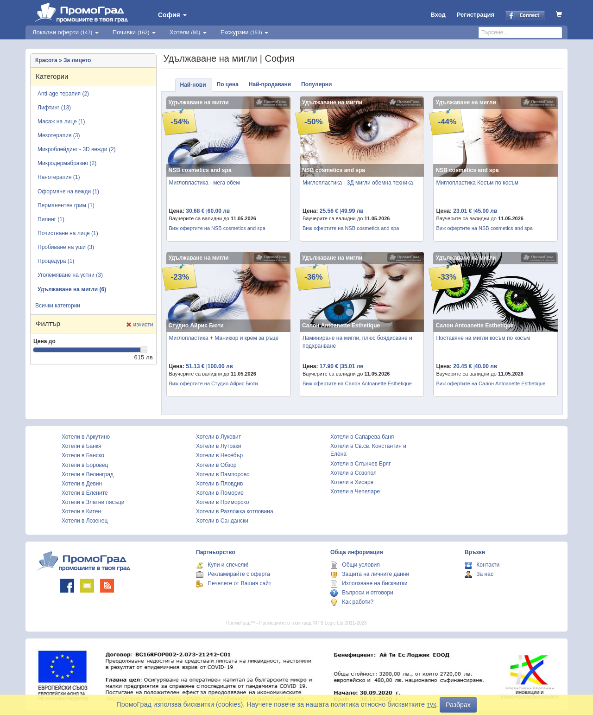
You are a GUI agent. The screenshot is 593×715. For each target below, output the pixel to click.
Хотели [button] (188, 32)
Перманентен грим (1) (66, 205)
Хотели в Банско (83, 455)
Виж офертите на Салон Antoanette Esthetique (357, 383)
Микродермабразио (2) (67, 163)
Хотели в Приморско (222, 502)
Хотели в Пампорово (223, 474)
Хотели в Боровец (85, 465)
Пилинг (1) (51, 219)
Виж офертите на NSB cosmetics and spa (217, 228)
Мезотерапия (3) (59, 135)
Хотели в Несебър (219, 455)
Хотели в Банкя (81, 446)
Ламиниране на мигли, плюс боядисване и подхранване (357, 342)
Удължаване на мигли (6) (72, 289)
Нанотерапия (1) (59, 177)
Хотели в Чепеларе (355, 491)
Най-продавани (270, 84)
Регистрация (475, 14)
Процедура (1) (56, 261)
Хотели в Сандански (222, 520)
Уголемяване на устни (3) (70, 275)
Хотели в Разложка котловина (234, 511)
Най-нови (193, 85)
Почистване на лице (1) (68, 233)
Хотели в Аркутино (86, 437)
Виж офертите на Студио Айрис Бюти (213, 383)
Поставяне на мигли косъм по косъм (483, 338)
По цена (228, 84)
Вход (438, 14)
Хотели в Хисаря (351, 482)
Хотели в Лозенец (84, 520)
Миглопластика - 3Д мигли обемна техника (358, 182)
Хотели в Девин (82, 483)
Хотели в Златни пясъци (93, 502)
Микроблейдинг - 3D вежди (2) (77, 149)
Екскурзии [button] (245, 32)
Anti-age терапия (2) (63, 93)
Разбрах (458, 705)
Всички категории (57, 305)
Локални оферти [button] (65, 32)
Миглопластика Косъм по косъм (477, 182)
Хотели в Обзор (216, 465)
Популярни (316, 84)
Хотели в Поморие (220, 493)
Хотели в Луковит (218, 437)
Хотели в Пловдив (219, 483)
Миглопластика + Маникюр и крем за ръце (224, 338)
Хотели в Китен (81, 511)
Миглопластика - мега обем (204, 182)
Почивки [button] (134, 32)
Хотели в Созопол (353, 473)
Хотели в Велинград (88, 474)
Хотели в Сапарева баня (362, 437)
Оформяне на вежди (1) (68, 191)
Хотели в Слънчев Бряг (360, 463)
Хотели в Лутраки (218, 446)
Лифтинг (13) (54, 107)
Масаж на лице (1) (61, 121)
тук (431, 704)
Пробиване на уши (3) (66, 247)
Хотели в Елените (85, 493)
